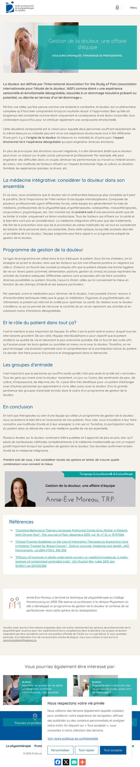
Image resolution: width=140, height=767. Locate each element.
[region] (87, 728)
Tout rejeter (87, 750)
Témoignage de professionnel (103, 55)
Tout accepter (113, 750)
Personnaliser (60, 750)
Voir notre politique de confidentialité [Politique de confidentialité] (73, 738)
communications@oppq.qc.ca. (20, 640)
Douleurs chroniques (67, 55)
